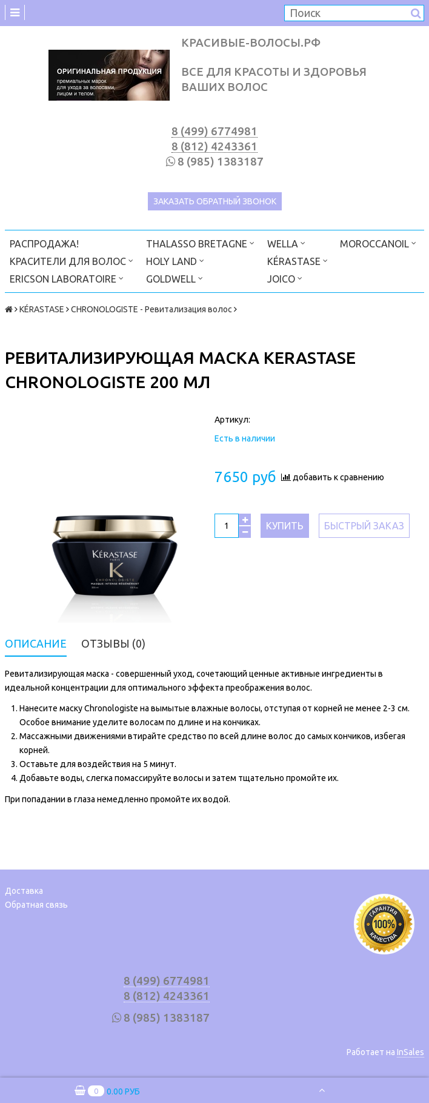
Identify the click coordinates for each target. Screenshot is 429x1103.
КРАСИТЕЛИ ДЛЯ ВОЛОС (71, 260)
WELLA (286, 242)
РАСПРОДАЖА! (44, 243)
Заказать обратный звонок (214, 201)
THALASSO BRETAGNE (200, 242)
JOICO (284, 278)
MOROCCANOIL (378, 242)
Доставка (24, 891)
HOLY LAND (175, 260)
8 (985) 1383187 (221, 161)
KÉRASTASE (297, 260)
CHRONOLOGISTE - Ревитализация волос (151, 309)
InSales (410, 1052)
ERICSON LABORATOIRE (67, 278)
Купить (285, 525)
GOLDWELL (174, 278)
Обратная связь (36, 905)
